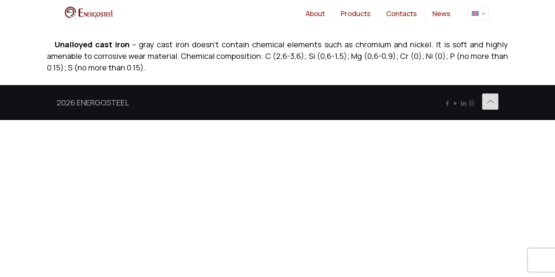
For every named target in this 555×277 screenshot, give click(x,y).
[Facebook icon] (447, 103)
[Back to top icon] (490, 101)
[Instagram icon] (471, 103)
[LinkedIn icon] (463, 103)
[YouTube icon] (455, 103)
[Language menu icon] (478, 13)
